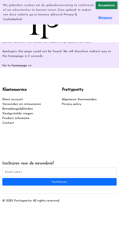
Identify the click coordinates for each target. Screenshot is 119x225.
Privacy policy (71, 104)
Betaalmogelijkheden (17, 108)
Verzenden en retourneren (21, 104)
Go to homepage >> (17, 65)
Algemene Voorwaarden (79, 99)
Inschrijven (59, 181)
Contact (8, 123)
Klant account (12, 99)
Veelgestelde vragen (17, 113)
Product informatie (16, 118)
